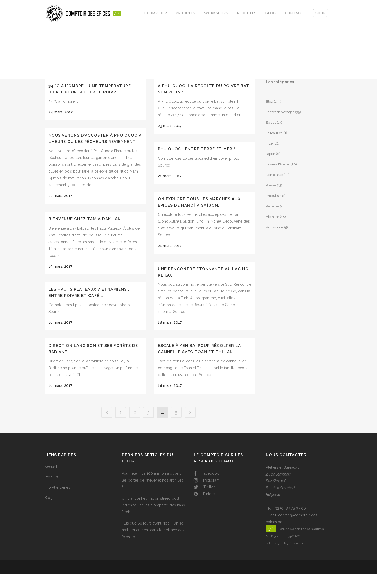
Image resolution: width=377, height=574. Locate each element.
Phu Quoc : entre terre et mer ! (196, 149)
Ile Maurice (274, 133)
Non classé (274, 175)
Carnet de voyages (280, 112)
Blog (269, 101)
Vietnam (272, 217)
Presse (271, 185)
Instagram (207, 480)
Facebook (206, 473)
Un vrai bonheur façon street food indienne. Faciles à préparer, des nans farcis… (153, 505)
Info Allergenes (57, 487)
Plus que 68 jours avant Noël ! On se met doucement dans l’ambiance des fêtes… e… (153, 530)
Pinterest (206, 494)
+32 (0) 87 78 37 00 (290, 508)
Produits (272, 196)
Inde (269, 143)
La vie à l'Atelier (278, 164)
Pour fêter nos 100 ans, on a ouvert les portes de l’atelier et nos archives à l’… (152, 480)
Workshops (274, 227)
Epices (271, 122)
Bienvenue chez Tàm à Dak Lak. (85, 219)
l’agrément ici (293, 543)
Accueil (51, 467)
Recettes (272, 206)
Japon (270, 154)
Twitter (204, 487)
